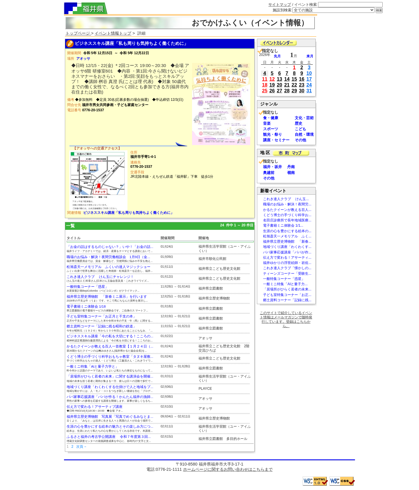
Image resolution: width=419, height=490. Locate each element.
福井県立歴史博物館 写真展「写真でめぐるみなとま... (110, 417)
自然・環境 (304, 134)
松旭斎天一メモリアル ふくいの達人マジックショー (108, 267)
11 (264, 79)
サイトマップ (279, 4)
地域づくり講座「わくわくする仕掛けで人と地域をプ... (110, 387)
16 (302, 79)
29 (294, 91)
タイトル (74, 238)
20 (279, 85)
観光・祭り (272, 134)
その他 (300, 140)
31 (309, 91)
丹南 (291, 167)
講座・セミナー (276, 140)
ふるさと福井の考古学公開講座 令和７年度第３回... (109, 437)
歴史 (298, 123)
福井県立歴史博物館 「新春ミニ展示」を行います (107, 297)
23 (302, 85)
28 (287, 91)
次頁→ (81, 447)
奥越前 (268, 172)
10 (309, 73)
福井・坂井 (272, 167)
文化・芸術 (304, 118)
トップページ (78, 33)
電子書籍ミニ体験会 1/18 (86, 306)
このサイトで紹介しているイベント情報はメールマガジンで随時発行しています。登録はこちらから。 (286, 319)
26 (272, 91)
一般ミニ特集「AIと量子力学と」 (93, 366)
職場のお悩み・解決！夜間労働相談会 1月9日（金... (108, 257)
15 (294, 79)
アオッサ (83, 59)
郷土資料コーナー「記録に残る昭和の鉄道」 (101, 326)
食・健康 (270, 118)
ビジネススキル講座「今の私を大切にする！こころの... (110, 336)
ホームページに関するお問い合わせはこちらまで (228, 469)
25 (264, 91)
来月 (309, 56)
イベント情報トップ (113, 33)
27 (279, 91)
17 (309, 79)
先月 (277, 56)
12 (272, 79)
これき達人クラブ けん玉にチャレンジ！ (100, 277)
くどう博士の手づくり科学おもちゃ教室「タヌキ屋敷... (110, 357)
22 (294, 85)
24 (309, 85)
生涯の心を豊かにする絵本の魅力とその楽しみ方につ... (110, 426)
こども (300, 129)
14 (287, 79)
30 (302, 91)
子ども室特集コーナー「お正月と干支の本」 (101, 316)
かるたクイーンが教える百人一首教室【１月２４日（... (110, 346)
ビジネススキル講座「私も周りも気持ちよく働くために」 (128, 213)
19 (272, 85)
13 (279, 79)
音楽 (267, 123)
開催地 (203, 238)
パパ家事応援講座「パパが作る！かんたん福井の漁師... (110, 397)
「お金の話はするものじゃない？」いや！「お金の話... (110, 247)
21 (287, 85)
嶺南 (291, 172)
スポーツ (270, 129)
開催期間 (168, 238)
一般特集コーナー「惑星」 (88, 287)
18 (264, 85)
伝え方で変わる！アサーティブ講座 (94, 407)
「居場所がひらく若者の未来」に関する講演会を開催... (110, 376)
